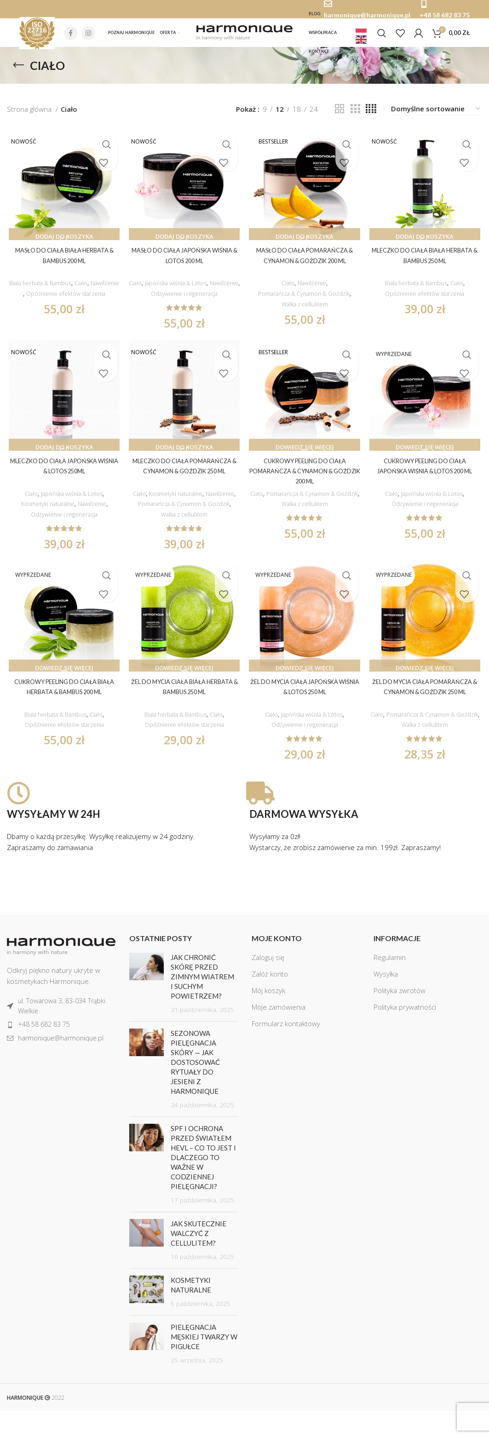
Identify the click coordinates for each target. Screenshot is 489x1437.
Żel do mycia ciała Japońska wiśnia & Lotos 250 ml (305, 711)
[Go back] (18, 72)
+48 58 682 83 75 (445, 15)
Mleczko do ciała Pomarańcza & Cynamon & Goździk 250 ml (183, 479)
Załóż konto (270, 1000)
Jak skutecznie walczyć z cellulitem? (198, 1260)
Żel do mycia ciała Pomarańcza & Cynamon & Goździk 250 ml (426, 711)
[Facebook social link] (71, 36)
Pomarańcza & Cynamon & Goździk (304, 300)
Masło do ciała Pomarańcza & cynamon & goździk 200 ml (305, 267)
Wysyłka (386, 1000)
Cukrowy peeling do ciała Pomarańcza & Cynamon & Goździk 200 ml (305, 479)
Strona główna (30, 115)
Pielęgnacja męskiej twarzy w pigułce (204, 1363)
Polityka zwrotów (400, 1017)
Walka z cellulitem (305, 311)
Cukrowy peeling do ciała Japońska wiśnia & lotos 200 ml (426, 479)
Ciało (100, 290)
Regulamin (390, 984)
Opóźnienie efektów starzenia (63, 311)
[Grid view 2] (339, 115)
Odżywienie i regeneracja (201, 300)
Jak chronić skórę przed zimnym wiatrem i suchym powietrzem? (202, 1003)
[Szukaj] (382, 36)
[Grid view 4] (371, 115)
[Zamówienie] (436, 115)
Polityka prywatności (405, 1033)
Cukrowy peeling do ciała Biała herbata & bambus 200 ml (63, 711)
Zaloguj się (268, 984)
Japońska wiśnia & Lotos (192, 290)
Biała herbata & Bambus (53, 290)
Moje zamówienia (278, 1033)
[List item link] (61, 1032)
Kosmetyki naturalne (45, 511)
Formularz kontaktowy (286, 1050)
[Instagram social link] (88, 36)
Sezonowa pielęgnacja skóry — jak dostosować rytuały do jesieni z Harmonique (195, 1089)
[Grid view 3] (355, 115)
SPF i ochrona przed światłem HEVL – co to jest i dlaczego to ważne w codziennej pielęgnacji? (203, 1184)
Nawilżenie (62, 300)
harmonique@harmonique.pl (367, 15)
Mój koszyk (268, 1017)
